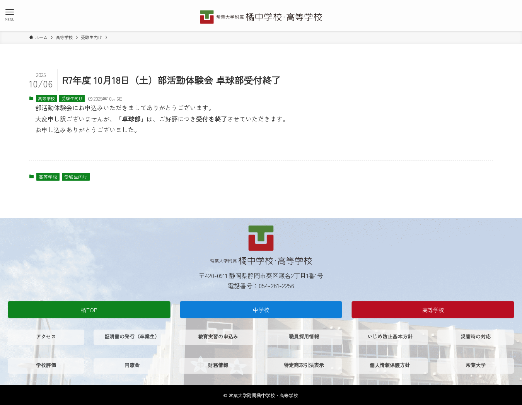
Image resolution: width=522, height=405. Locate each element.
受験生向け (72, 98)
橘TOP (89, 310)
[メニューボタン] (9, 14)
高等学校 (46, 98)
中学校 (261, 310)
